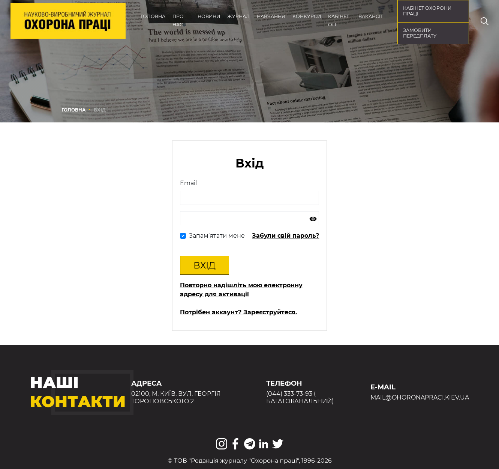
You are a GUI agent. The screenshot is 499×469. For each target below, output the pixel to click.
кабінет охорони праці (427, 11)
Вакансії (370, 16)
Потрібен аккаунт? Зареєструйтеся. (238, 312)
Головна (153, 16)
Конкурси (306, 16)
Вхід (204, 265)
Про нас (178, 20)
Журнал (238, 16)
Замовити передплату (420, 33)
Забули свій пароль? (285, 235)
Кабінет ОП (338, 20)
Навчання (271, 16)
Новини (209, 16)
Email (188, 183)
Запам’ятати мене (217, 235)
